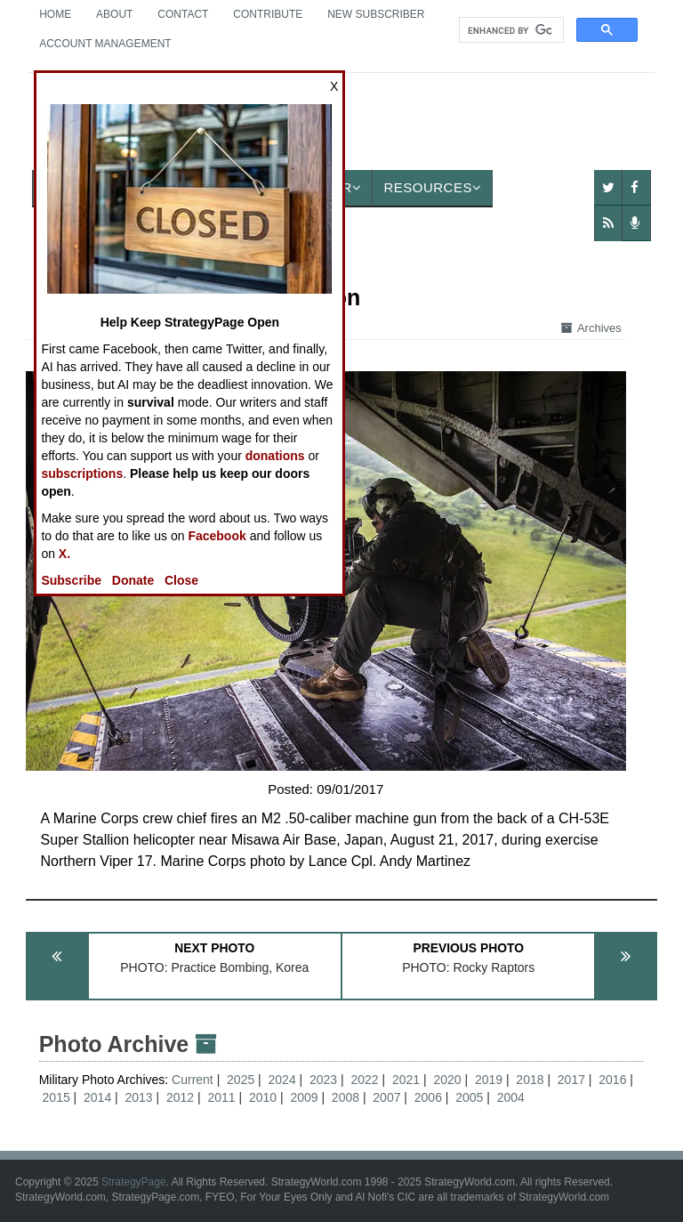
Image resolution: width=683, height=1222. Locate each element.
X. (64, 553)
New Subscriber (375, 14)
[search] (509, 30)
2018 (529, 1079)
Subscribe (71, 580)
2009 (303, 1097)
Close (181, 580)
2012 (180, 1097)
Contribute (267, 14)
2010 (263, 1097)
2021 (406, 1079)
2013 (139, 1097)
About (114, 14)
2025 (240, 1079)
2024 (282, 1079)
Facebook (216, 536)
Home (55, 14)
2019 (488, 1079)
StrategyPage (133, 1182)
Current (194, 1079)
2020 (447, 1079)
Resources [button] (432, 187)
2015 (56, 1097)
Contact (182, 14)
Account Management (105, 43)
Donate (133, 580)
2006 (428, 1097)
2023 (323, 1079)
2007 (386, 1097)
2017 (571, 1079)
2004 (511, 1097)
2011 (221, 1097)
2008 (345, 1097)
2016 (612, 1079)
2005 (469, 1097)
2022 (364, 1079)
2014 (97, 1097)
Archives (591, 328)
